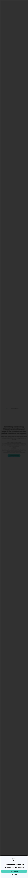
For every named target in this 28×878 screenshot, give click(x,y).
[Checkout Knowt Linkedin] (22, 857)
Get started (23, 2)
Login (15, 2)
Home (2, 6)
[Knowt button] (24, 20)
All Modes (5, 118)
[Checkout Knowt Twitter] (18, 857)
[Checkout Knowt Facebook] (14, 857)
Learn (13, 118)
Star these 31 (21, 168)
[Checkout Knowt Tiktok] (5, 857)
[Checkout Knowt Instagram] (9, 857)
